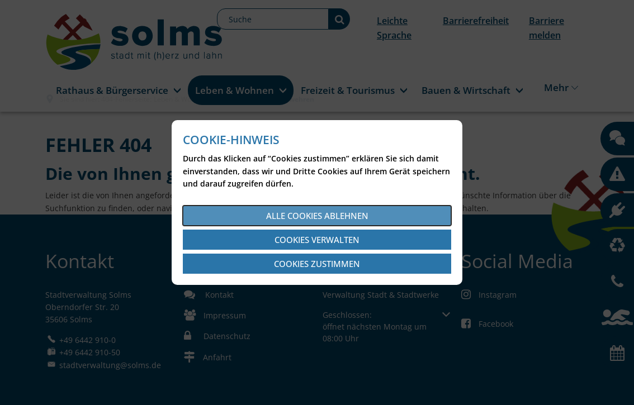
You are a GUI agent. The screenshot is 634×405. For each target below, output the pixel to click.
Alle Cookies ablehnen (317, 215)
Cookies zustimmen (317, 263)
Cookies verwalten (317, 239)
